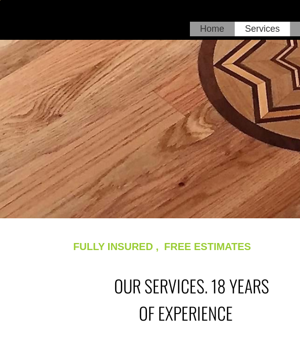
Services (262, 29)
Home (212, 29)
